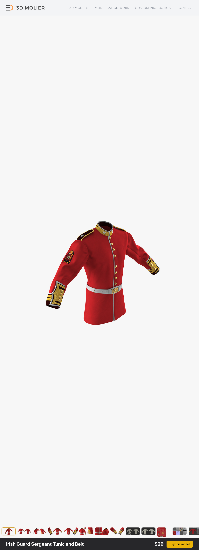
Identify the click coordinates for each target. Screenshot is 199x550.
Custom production (153, 8)
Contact (185, 8)
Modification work (112, 8)
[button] (9, 532)
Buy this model (180, 544)
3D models (78, 8)
